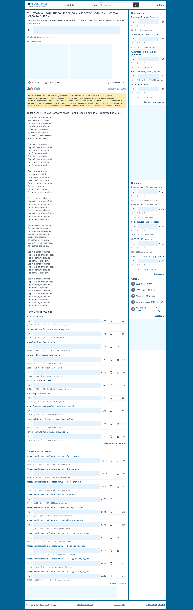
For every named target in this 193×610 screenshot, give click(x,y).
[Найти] (136, 4)
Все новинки (159, 274)
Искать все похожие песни (115, 443)
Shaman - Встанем (35, 316)
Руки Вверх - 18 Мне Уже (38, 393)
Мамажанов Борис (141, 309)
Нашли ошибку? (85, 604)
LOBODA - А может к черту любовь (147, 256)
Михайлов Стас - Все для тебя (41, 342)
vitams (38, 41)
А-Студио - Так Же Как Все (39, 380)
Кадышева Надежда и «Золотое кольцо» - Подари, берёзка (55, 507)
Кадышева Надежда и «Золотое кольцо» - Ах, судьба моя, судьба (58, 533)
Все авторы (159, 316)
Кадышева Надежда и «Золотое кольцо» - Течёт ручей (53, 456)
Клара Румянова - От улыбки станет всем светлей (50, 406)
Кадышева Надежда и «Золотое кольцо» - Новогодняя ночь (55, 520)
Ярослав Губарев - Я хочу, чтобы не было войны (50, 419)
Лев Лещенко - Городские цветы (146, 187)
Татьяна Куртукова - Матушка (145, 34)
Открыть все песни (118, 583)
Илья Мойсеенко (143, 302)
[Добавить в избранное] (115, 82)
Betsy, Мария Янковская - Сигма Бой (44, 367)
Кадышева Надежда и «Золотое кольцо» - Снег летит (52, 494)
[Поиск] (115, 4)
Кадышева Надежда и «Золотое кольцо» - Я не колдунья (54, 482)
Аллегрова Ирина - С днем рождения (144, 53)
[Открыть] (120, 321)
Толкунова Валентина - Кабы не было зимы (47, 432)
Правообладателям (155, 604)
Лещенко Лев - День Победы (145, 222)
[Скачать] (52, 82)
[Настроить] (34, 82)
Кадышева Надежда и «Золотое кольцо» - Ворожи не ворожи (56, 546)
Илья (138, 283)
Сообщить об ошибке (117, 89)
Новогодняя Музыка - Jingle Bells (146, 71)
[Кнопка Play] (29, 30)
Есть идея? (119, 604)
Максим (139, 296)
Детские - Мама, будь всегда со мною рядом (48, 329)
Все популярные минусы (154, 102)
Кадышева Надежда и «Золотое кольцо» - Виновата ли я (54, 469)
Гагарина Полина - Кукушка (144, 17)
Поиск (94, 5)
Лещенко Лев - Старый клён (144, 204)
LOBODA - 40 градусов (141, 239)
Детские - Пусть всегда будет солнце (44, 355)
